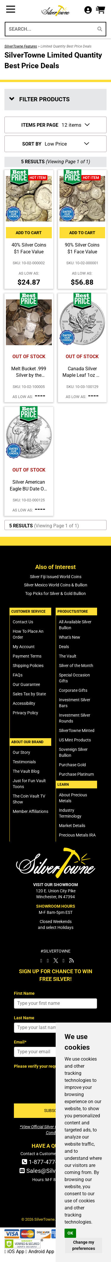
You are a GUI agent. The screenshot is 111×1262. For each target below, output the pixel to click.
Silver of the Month (76, 665)
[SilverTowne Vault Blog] (71, 960)
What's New (69, 637)
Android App (39, 1251)
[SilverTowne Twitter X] (56, 960)
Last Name (24, 1017)
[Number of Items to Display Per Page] (75, 124)
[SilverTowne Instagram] (48, 960)
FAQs (17, 675)
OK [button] (70, 1233)
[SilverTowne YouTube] (64, 960)
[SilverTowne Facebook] (41, 960)
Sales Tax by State (29, 694)
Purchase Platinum (76, 774)
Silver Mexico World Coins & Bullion (55, 585)
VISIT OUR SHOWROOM (55, 884)
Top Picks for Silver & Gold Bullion (55, 593)
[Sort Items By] (66, 143)
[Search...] (49, 29)
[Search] (100, 29)
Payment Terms (27, 656)
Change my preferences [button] (83, 1245)
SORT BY (31, 144)
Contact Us (23, 621)
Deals (64, 646)
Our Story (21, 752)
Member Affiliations (30, 811)
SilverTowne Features (20, 46)
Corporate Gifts (73, 690)
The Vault (67, 656)
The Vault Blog (26, 771)
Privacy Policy (25, 712)
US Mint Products (75, 740)
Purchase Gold (72, 764)
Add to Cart (29, 232)
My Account (24, 646)
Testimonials (24, 761)
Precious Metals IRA (77, 835)
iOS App (14, 1251)
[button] (100, 10)
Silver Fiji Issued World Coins (55, 576)
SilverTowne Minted (76, 730)
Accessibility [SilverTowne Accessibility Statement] (24, 703)
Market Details (72, 825)
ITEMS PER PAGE (39, 125)
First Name (24, 993)
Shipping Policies (28, 665)
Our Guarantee (26, 684)
